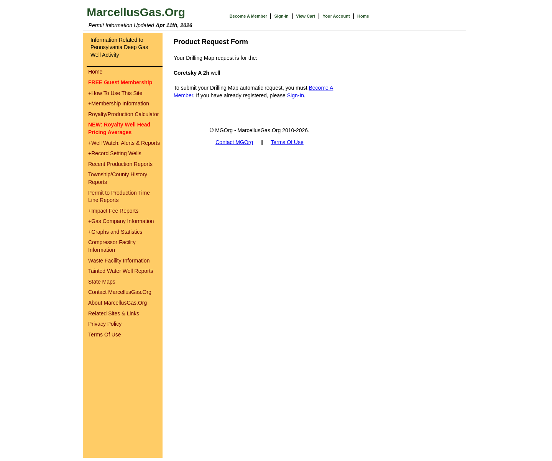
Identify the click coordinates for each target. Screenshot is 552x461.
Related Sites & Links (113, 313)
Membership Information (118, 103)
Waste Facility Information (119, 261)
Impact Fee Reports (113, 211)
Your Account (336, 16)
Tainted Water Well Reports (120, 271)
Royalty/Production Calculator (123, 114)
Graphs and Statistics (115, 232)
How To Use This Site (115, 93)
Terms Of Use (104, 334)
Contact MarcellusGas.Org (119, 292)
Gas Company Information (121, 221)
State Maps (101, 282)
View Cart (305, 16)
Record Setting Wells (114, 153)
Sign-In (281, 16)
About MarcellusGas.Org (117, 303)
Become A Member (249, 16)
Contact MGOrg (234, 142)
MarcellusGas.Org (136, 12)
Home (363, 16)
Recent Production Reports (120, 164)
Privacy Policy (105, 324)
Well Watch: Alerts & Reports (124, 143)
